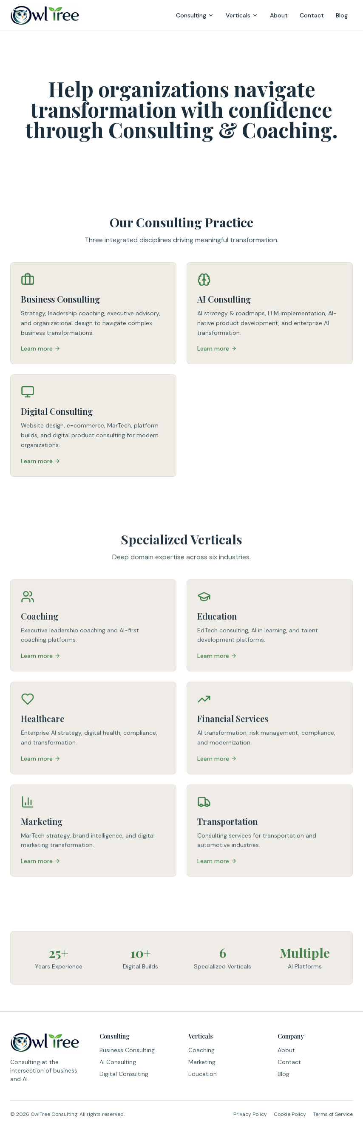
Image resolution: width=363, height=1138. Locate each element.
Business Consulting (127, 1050)
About (279, 15)
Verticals (242, 15)
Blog (342, 15)
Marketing (202, 1062)
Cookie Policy (290, 1114)
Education (202, 1074)
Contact (312, 15)
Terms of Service (333, 1114)
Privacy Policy (250, 1114)
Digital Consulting (123, 1074)
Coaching (201, 1050)
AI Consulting (117, 1062)
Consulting (195, 15)
